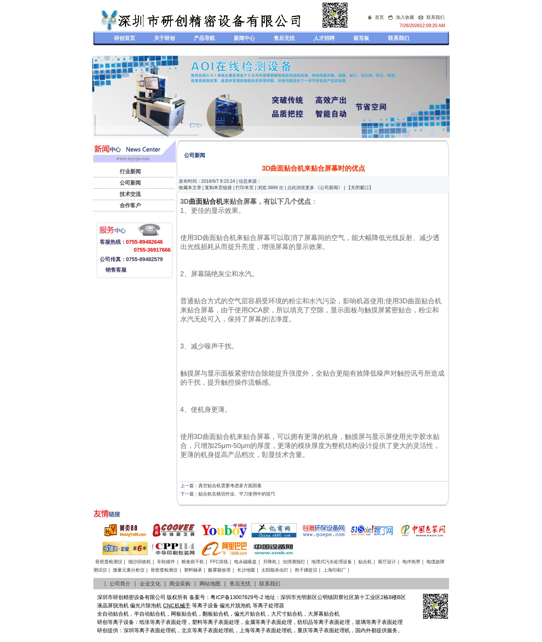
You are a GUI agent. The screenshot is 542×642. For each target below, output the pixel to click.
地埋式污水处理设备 (331, 561)
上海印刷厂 (334, 570)
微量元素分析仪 (129, 570)
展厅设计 (387, 561)
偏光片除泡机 (145, 605)
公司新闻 (130, 183)
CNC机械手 (176, 605)
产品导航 (204, 38)
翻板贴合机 (215, 614)
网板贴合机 (184, 614)
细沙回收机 (139, 561)
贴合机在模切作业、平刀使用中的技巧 (236, 494)
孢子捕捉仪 (306, 570)
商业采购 (179, 584)
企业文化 (150, 584)
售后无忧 (284, 38)
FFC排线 (219, 561)
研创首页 (124, 38)
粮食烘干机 (192, 561)
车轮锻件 (166, 561)
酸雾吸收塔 (219, 570)
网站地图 (210, 584)
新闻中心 (244, 38)
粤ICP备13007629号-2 (236, 597)
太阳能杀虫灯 (274, 570)
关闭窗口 (360, 187)
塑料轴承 (193, 570)
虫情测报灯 (294, 561)
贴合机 (365, 561)
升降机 (270, 561)
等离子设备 (205, 605)
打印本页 (245, 187)
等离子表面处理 (168, 622)
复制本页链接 (218, 187)
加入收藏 (405, 17)
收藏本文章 (190, 187)
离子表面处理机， (334, 630)
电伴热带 (411, 561)
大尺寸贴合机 (287, 614)
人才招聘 (324, 38)
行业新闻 (130, 171)
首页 (379, 17)
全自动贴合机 (113, 614)
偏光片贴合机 (250, 614)
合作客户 (130, 205)
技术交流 (130, 194)
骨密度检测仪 (108, 561)
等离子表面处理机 (155, 630)
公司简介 (120, 584)
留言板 (361, 38)
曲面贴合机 (206, 201)
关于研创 (164, 38)
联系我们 (435, 17)
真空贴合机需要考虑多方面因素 (230, 485)
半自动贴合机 (150, 614)
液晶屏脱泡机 (113, 605)
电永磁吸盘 (245, 561)
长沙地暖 (246, 570)
